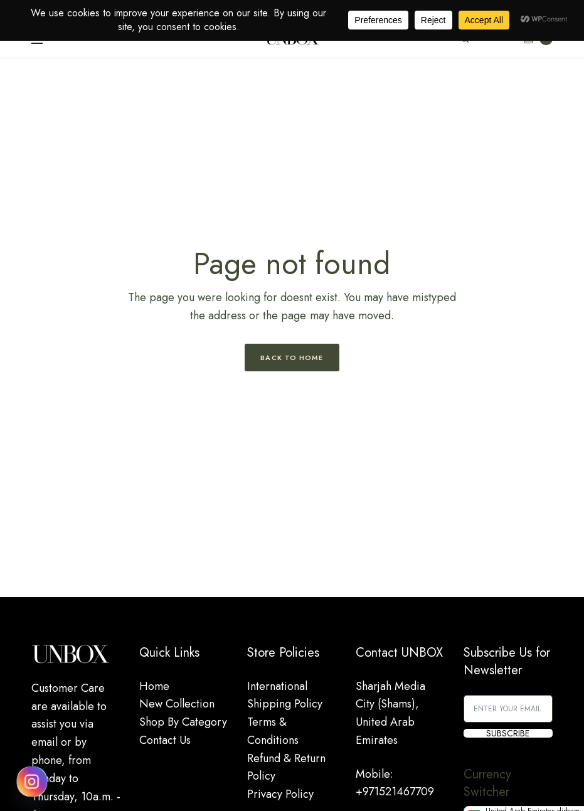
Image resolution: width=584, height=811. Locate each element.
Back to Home (291, 357)
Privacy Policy (280, 794)
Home (154, 686)
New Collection (177, 704)
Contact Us (165, 740)
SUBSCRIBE (507, 733)
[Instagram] (32, 781)
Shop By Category (183, 722)
